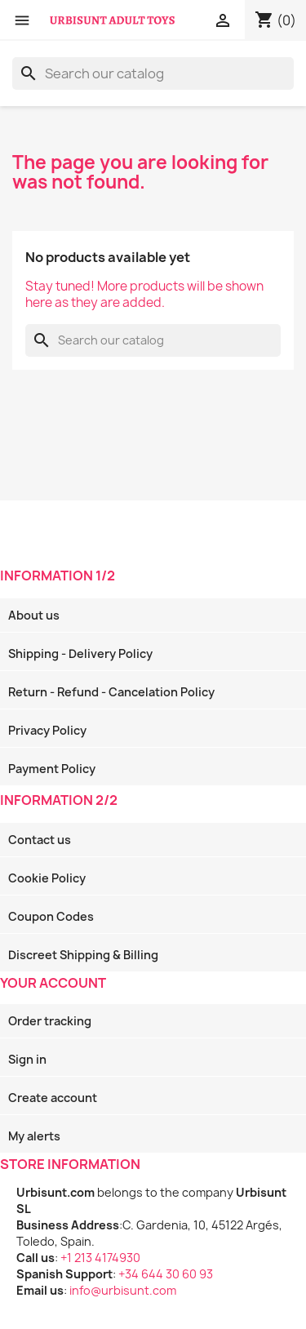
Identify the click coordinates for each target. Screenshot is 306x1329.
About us (34, 615)
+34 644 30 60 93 (165, 1274)
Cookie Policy (47, 878)
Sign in (27, 1059)
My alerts (34, 1136)
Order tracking (49, 1021)
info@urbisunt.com (122, 1290)
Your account (53, 983)
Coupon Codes (51, 916)
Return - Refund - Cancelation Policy (111, 692)
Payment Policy (51, 768)
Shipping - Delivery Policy (80, 653)
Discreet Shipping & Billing (83, 954)
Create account (52, 1097)
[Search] (153, 73)
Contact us (39, 839)
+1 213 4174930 (100, 1257)
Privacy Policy (47, 730)
